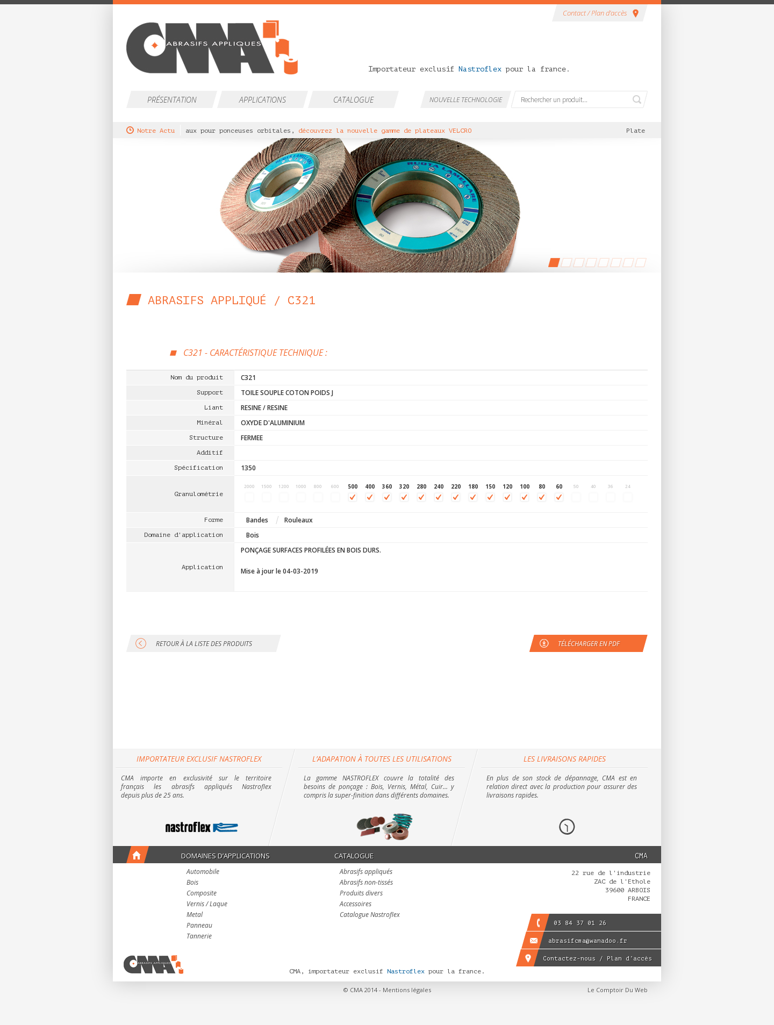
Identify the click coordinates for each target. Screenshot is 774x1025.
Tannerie (199, 937)
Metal (195, 915)
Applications (262, 100)
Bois (192, 883)
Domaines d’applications (225, 856)
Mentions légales (407, 990)
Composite (202, 894)
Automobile (203, 872)
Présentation (172, 100)
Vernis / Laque (207, 904)
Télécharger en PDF (589, 643)
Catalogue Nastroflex (370, 915)
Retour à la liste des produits (204, 643)
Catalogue (353, 100)
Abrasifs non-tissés (366, 883)
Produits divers (361, 894)
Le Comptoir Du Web (617, 990)
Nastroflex (479, 69)
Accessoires (355, 904)
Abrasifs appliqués (366, 872)
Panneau (199, 926)
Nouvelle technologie (465, 99)
